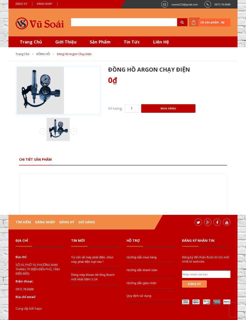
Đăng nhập (44, 3)
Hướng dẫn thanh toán (142, 270)
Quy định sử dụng (139, 296)
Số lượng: (115, 108)
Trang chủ (22, 54)
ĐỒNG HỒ (43, 54)
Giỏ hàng (86, 222)
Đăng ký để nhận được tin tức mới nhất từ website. (205, 259)
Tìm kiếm (23, 222)
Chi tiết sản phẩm (35, 159)
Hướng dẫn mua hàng (142, 257)
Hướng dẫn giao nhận (141, 283)
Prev (42, 131)
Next (73, 131)
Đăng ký (21, 3)
